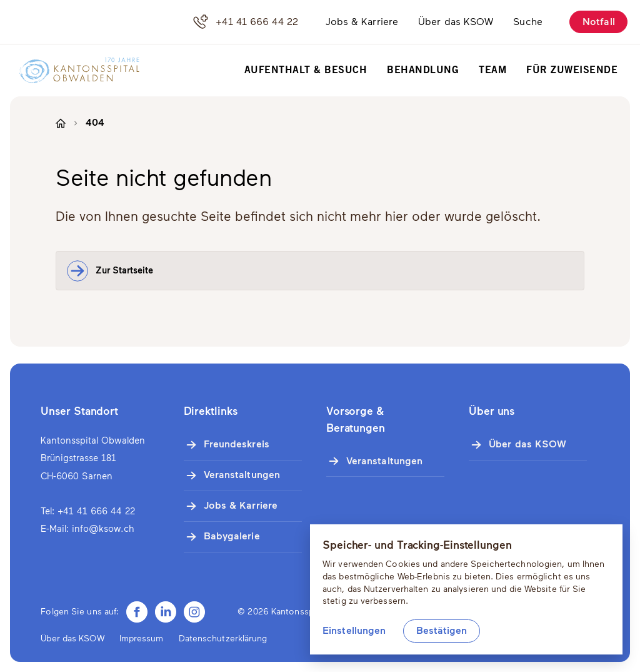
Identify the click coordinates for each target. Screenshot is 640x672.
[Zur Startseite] (73, 70)
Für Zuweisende (572, 71)
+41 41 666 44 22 (245, 21)
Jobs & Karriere (362, 22)
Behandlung (423, 71)
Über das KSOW (455, 22)
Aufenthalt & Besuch (306, 71)
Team (492, 71)
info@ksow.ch (103, 528)
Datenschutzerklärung (223, 638)
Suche (527, 22)
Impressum (141, 638)
